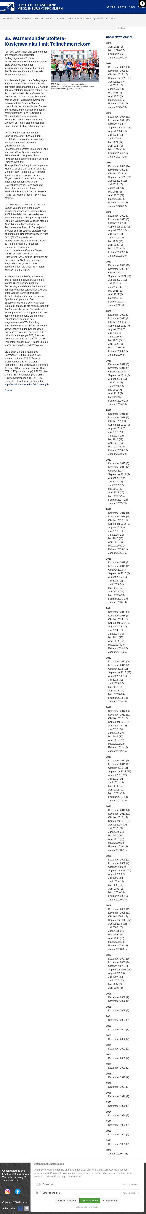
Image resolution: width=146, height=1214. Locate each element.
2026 (108, 43)
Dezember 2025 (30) (119, 67)
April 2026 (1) (115, 46)
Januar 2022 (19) (117, 255)
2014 (108, 608)
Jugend (98, 18)
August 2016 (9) (116, 527)
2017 (108, 459)
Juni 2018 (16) (116, 435)
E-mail (26, 1208)
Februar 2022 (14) (118, 252)
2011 (108, 757)
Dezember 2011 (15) (119, 760)
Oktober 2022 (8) (117, 223)
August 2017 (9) (116, 478)
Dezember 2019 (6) (118, 364)
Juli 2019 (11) (115, 382)
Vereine (111, 6)
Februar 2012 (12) (118, 747)
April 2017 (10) (116, 492)
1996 (108, 1092)
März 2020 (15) (116, 347)
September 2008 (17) (119, 920)
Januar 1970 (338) (118, 1153)
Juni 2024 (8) (115, 138)
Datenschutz (81, 1207)
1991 (108, 1140)
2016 (108, 509)
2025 (108, 63)
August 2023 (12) (117, 180)
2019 (108, 360)
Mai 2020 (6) (115, 340)
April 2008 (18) (116, 938)
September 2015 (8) (119, 573)
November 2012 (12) (119, 714)
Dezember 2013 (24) (119, 661)
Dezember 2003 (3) (118, 1029)
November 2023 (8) (118, 170)
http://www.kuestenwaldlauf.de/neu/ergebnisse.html (32, 384)
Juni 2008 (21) (116, 931)
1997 (108, 1083)
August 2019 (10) (117, 379)
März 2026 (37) (116, 50)
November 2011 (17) (119, 764)
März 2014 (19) (116, 644)
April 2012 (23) (116, 740)
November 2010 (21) (119, 813)
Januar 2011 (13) (117, 800)
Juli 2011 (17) (115, 778)
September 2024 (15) (119, 127)
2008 (108, 905)
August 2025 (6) (116, 81)
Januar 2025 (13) (117, 107)
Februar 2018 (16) (118, 450)
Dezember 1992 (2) (118, 1134)
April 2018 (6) (115, 443)
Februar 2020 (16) (118, 351)
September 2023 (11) (119, 177)
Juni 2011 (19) (116, 782)
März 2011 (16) (116, 793)
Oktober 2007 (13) (118, 966)
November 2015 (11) (119, 566)
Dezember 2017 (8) (118, 463)
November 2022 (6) (118, 219)
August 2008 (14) (117, 923)
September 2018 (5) (119, 424)
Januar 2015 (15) (117, 602)
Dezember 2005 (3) (118, 1010)
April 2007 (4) (115, 987)
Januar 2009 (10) (117, 899)
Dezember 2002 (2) (118, 1039)
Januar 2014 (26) (117, 652)
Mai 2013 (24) (115, 687)
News (132, 6)
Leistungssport (43, 18)
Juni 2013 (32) (116, 683)
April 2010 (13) (116, 839)
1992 (108, 1131)
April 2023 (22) (116, 195)
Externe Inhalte (51, 1193)
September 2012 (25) (119, 722)
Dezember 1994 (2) (118, 1115)
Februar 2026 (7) (117, 54)
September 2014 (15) (119, 623)
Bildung (111, 18)
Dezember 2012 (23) (119, 711)
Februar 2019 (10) (118, 400)
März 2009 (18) (116, 892)
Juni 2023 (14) (116, 188)
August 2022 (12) (117, 230)
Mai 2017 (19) (115, 489)
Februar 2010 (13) (118, 846)
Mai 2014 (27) (115, 637)
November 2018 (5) (118, 417)
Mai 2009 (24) (115, 885)
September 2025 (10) (119, 78)
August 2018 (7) (116, 428)
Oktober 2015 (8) (117, 569)
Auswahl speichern (67, 1200)
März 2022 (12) (116, 248)
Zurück (8, 390)
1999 (108, 1064)
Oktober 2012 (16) (118, 718)
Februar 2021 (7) (117, 301)
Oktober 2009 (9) (117, 867)
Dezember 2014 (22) (119, 612)
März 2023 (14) (116, 199)
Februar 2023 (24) (118, 202)
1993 (108, 1121)
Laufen (60, 18)
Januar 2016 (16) (117, 553)
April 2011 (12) (116, 789)
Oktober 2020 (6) (117, 322)
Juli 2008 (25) (115, 927)
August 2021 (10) (117, 280)
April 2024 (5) (115, 145)
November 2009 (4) (118, 863)
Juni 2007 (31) (116, 980)
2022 (108, 212)
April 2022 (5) (115, 245)
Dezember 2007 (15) (119, 958)
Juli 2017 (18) (115, 481)
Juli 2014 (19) (115, 630)
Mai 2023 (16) (115, 191)
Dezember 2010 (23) (119, 810)
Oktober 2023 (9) (117, 173)
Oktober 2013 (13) (118, 669)
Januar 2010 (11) (117, 850)
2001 (108, 1045)
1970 (108, 1150)
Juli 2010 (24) (115, 828)
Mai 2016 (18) (115, 538)
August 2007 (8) (116, 973)
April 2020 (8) (115, 344)
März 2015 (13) (116, 595)
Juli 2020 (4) (115, 333)
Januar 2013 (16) (117, 701)
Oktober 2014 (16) (118, 619)
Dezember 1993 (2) (118, 1125)
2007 (108, 955)
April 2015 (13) (116, 591)
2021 (108, 261)
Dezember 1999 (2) (118, 1067)
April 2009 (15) (116, 888)
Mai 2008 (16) (115, 934)
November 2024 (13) (119, 120)
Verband (7, 18)
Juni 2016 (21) (116, 534)
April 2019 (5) (115, 393)
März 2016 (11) (116, 545)
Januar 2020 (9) (116, 355)
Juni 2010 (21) (116, 832)
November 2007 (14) (119, 962)
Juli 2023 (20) (115, 184)
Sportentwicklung (79, 18)
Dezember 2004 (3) (118, 1020)
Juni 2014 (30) (116, 634)
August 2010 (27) (117, 824)
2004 (108, 1016)
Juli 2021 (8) (115, 283)
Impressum (93, 1207)
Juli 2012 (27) (115, 729)
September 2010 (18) (119, 821)
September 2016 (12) (119, 524)
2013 (108, 658)
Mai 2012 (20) (115, 736)
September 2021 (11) (119, 276)
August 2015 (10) (117, 577)
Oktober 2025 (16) (118, 74)
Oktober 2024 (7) (117, 124)
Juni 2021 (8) (115, 287)
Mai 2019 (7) (115, 390)
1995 (108, 1102)
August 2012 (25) (117, 725)
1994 (108, 1112)
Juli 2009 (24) (115, 878)
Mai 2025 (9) (115, 92)
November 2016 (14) (119, 516)
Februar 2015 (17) (118, 599)
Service (122, 6)
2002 (108, 1035)
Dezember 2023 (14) (119, 166)
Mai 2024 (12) (115, 142)
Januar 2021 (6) (116, 305)
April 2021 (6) (115, 294)
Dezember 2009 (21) (119, 859)
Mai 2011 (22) (115, 786)
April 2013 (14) (116, 690)
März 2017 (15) (116, 496)
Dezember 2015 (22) (119, 562)
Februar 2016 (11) (118, 549)
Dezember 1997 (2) (118, 1087)
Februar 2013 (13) (118, 698)
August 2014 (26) (117, 626)
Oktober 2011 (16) (118, 768)
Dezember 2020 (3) (118, 315)
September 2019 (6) (119, 375)
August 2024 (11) (117, 131)
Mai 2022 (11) (115, 241)
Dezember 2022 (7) (118, 215)
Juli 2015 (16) (115, 580)
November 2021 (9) (118, 269)
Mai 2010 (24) (115, 835)
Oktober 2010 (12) (118, 817)
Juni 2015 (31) (116, 584)
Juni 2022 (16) (116, 237)
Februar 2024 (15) (118, 153)
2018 (108, 410)
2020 (108, 311)
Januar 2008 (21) (117, 949)
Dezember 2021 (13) (119, 265)
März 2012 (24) (116, 743)
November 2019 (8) (118, 368)
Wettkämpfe (23, 18)
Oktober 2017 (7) (117, 470)
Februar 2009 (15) (118, 896)
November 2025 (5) (118, 71)
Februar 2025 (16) (118, 103)
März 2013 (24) (116, 694)
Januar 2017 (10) (117, 503)
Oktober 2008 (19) (118, 916)
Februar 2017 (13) (118, 499)
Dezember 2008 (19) (119, 909)
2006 (108, 993)
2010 (108, 806)
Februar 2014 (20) (118, 648)
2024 (108, 113)
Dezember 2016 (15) (119, 513)
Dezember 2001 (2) (118, 1048)
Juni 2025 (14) (116, 89)
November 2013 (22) (119, 665)
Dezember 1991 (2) (118, 1144)
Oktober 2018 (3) (117, 421)
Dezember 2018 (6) (118, 414)
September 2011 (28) (119, 771)
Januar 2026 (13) (117, 57)
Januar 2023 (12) (117, 206)
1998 (108, 1073)
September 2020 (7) (119, 325)
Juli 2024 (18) (115, 135)
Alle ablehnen (110, 1200)
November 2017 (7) (118, 467)
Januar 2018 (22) (117, 454)
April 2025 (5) (115, 96)
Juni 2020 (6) (115, 336)
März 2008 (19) (116, 942)
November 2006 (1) (118, 1001)
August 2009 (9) (116, 874)
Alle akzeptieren (90, 1200)
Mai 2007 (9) (115, 984)
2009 (108, 856)
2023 (108, 162)
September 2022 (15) (119, 226)
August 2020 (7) (116, 329)
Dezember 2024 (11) (119, 116)
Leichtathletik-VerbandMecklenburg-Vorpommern (40, 6)
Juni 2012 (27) (116, 733)
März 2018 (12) (116, 446)
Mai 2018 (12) (115, 439)
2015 (108, 559)
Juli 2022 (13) (115, 234)
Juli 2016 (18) (115, 531)
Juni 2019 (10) (116, 386)
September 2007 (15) (119, 969)
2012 (108, 707)
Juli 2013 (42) (115, 679)
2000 (108, 1054)
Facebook (20, 1208)
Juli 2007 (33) (115, 977)
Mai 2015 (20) (115, 588)
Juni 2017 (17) (116, 485)
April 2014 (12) (116, 641)
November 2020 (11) (119, 318)
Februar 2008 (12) (118, 945)
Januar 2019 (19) (117, 404)
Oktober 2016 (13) (118, 520)
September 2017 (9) (119, 474)
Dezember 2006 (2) (118, 997)
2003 (108, 1026)
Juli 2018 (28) (115, 432)
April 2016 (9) (115, 542)
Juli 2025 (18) (115, 85)
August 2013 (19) (117, 676)
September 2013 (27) (119, 672)
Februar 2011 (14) (118, 797)
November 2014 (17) (119, 615)
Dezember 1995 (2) (118, 1106)
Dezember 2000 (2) (118, 1058)
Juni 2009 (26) (116, 881)
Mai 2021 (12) (115, 290)
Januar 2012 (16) (117, 751)
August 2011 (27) (117, 775)
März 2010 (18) (116, 843)
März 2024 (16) (116, 149)
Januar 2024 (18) (117, 156)
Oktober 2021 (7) (117, 272)
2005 (108, 1007)
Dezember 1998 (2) (118, 1077)
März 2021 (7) (115, 298)
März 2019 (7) (115, 397)
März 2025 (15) (116, 100)
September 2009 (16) (119, 870)
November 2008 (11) (119, 913)
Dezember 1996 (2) (118, 1096)
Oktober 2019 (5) (117, 371)
